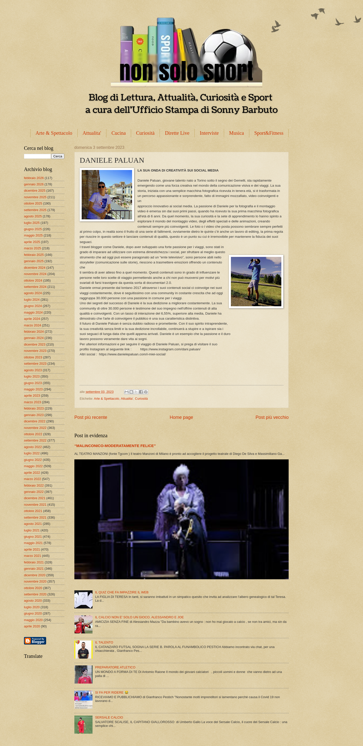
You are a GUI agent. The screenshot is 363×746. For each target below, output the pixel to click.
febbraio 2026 (34, 178)
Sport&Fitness (269, 133)
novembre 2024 (35, 274)
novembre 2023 (35, 351)
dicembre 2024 (34, 267)
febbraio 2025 (34, 255)
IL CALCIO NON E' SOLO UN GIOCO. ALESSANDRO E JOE (139, 617)
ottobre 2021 (33, 511)
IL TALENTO (104, 642)
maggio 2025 (33, 235)
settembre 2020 (35, 594)
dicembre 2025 (34, 190)
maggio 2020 (33, 620)
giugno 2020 (33, 613)
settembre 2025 (35, 210)
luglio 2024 (32, 299)
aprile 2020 (32, 626)
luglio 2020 (32, 607)
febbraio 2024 (34, 331)
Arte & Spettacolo (54, 133)
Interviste (209, 133)
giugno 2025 (33, 229)
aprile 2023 (32, 395)
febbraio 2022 (34, 485)
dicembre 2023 (34, 344)
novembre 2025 (35, 197)
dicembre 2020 (34, 575)
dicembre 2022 (34, 421)
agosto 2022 (33, 447)
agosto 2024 (33, 293)
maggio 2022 (33, 466)
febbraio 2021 (34, 562)
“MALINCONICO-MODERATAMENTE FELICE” (115, 446)
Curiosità (145, 133)
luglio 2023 (32, 376)
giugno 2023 (33, 383)
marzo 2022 (32, 479)
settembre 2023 (35, 363)
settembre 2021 (35, 517)
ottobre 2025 (33, 203)
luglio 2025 (32, 223)
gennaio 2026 (34, 184)
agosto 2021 (33, 524)
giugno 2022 (33, 460)
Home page (181, 417)
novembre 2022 (35, 428)
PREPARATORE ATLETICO (115, 667)
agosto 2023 (33, 370)
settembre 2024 (35, 287)
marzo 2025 (32, 248)
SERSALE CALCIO (109, 717)
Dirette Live (177, 133)
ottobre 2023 (33, 357)
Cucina (118, 133)
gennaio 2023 (34, 415)
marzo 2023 (32, 402)
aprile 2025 (32, 242)
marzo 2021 (32, 556)
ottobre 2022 (33, 434)
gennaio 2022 (34, 492)
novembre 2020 (35, 581)
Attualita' (92, 133)
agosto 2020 (33, 600)
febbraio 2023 (34, 408)
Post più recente (90, 417)
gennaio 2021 (34, 568)
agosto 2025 (33, 216)
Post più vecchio (272, 417)
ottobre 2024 (33, 280)
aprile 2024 (32, 319)
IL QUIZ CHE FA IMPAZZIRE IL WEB (121, 592)
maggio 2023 (33, 389)
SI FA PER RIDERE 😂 (112, 692)
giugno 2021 (33, 536)
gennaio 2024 (34, 338)
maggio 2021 (33, 543)
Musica (236, 133)
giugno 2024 (33, 306)
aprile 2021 (32, 549)
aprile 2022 (32, 472)
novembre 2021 (35, 504)
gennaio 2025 (34, 261)
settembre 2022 (35, 440)
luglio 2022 (32, 453)
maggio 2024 (33, 312)
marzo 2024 (32, 325)
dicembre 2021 (34, 498)
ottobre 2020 (33, 588)
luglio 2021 (32, 530)
